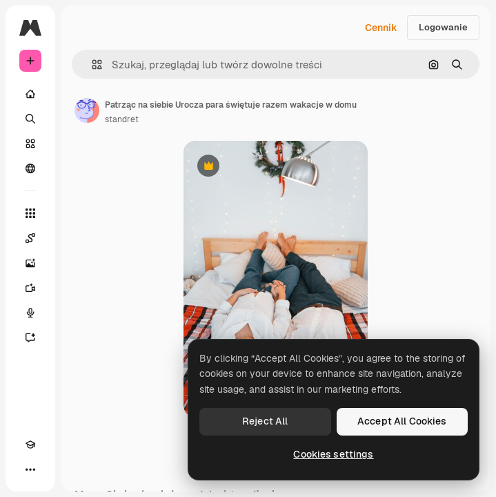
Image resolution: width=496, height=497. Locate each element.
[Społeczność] (30, 168)
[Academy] (30, 444)
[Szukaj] (30, 119)
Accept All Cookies (402, 421)
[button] (91, 64)
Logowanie (443, 27)
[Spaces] (30, 238)
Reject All (265, 421)
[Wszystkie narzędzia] (30, 213)
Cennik (381, 27)
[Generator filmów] (30, 288)
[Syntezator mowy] (30, 313)
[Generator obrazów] (30, 263)
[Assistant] (30, 338)
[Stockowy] (30, 144)
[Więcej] (30, 469)
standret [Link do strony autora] (122, 119)
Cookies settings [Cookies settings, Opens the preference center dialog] (333, 454)
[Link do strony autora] (87, 110)
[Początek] (30, 94)
